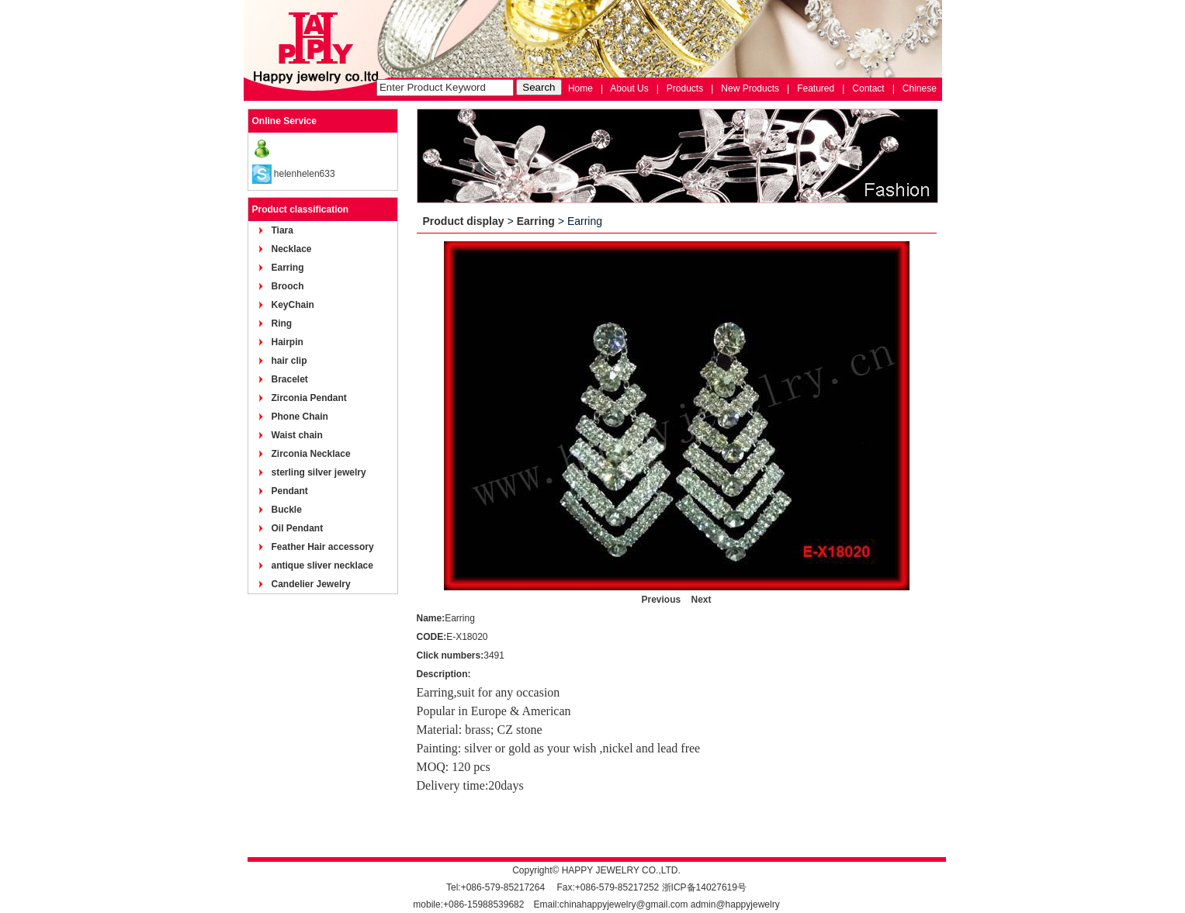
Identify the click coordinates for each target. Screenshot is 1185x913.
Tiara (282, 230)
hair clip (289, 360)
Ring (282, 323)
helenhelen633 (304, 173)
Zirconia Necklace (311, 453)
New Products (750, 88)
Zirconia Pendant (309, 398)
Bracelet (290, 379)
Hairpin (287, 342)
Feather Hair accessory (323, 546)
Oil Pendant (298, 528)
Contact (868, 88)
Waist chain (297, 435)
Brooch (288, 286)
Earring (288, 267)
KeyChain (293, 304)
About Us (629, 88)
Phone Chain (300, 416)
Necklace (292, 249)
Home (580, 88)
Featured (815, 88)
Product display (463, 221)
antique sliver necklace (322, 565)
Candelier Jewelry (311, 584)
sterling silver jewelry (319, 472)
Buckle (287, 509)
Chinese (920, 88)
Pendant (290, 491)
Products (685, 88)
